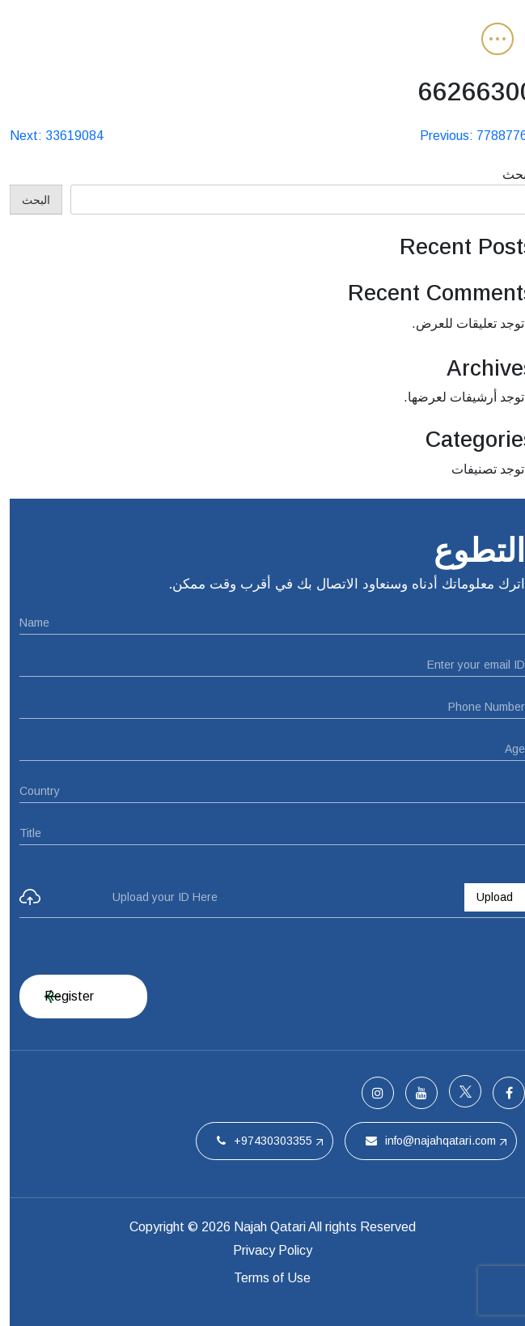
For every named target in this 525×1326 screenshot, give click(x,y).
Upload (485, 896)
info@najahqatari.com (421, 1140)
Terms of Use (262, 1278)
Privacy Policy (263, 1250)
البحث (509, 174)
